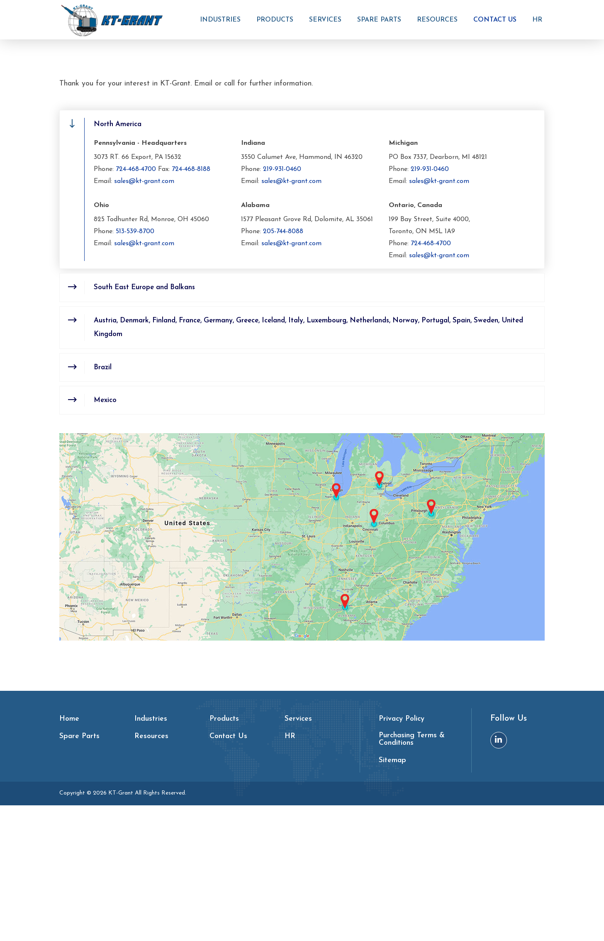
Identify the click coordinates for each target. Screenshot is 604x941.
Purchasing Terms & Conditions (412, 875)
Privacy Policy (402, 854)
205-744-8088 (283, 366)
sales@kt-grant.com (144, 315)
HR (539, 20)
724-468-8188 (191, 303)
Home (278, 126)
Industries (222, 20)
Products (276, 20)
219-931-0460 (282, 303)
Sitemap (393, 896)
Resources (439, 20)
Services (327, 20)
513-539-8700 (135, 366)
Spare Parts (381, 20)
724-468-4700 (136, 303)
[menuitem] (222, 25)
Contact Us (497, 20)
